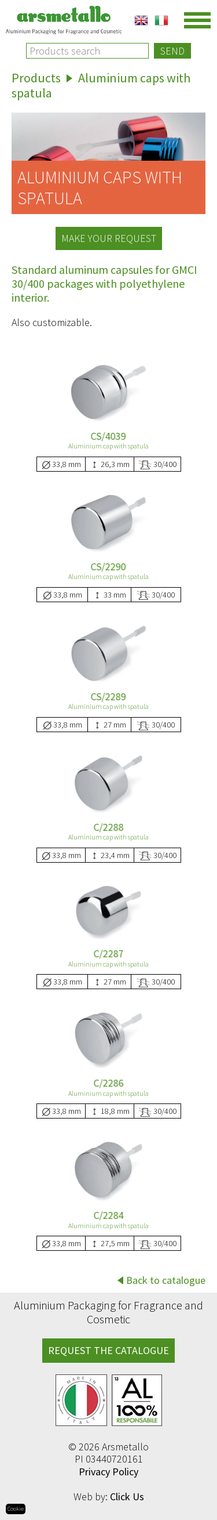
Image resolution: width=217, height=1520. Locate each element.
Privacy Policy (108, 1471)
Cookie (16, 1508)
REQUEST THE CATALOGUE (108, 1350)
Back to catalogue (165, 1280)
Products (36, 78)
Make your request (108, 238)
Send (172, 50)
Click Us (127, 1496)
